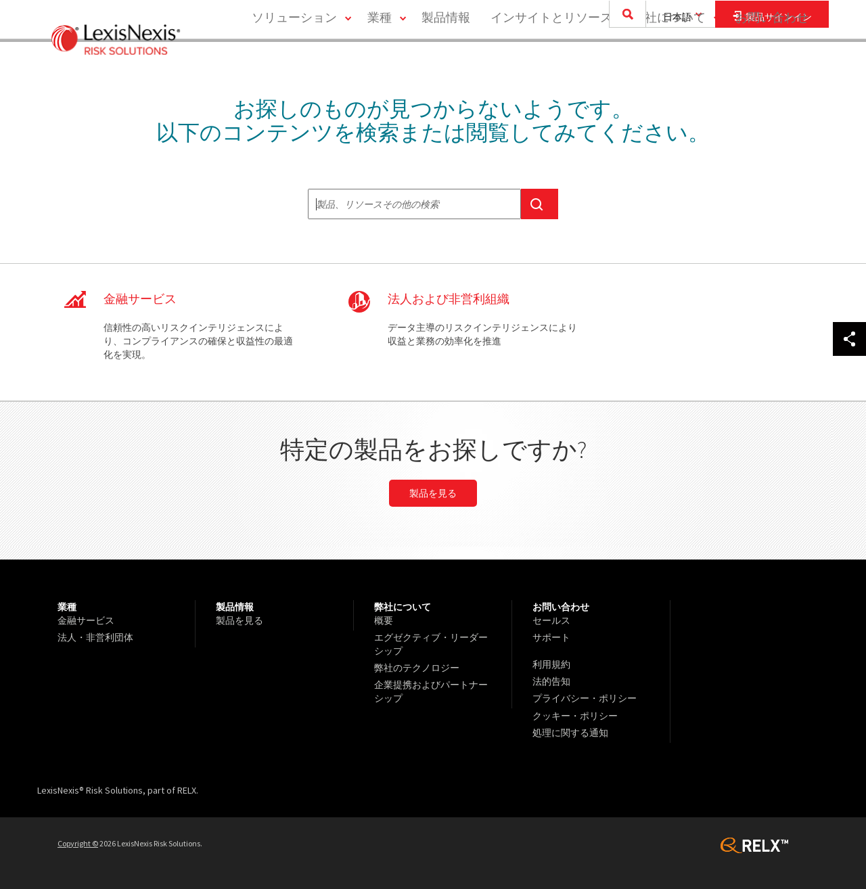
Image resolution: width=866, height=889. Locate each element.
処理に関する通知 (570, 732)
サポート (551, 637)
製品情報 (445, 64)
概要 (383, 620)
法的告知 (551, 681)
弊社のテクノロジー (416, 668)
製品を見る (433, 493)
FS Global (168, 333)
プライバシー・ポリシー (584, 698)
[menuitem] (298, 65)
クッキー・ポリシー (575, 715)
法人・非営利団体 (95, 637)
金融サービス (86, 620)
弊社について (668, 64)
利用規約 (551, 664)
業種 (378, 64)
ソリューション (293, 64)
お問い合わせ (771, 64)
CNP (432, 333)
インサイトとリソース (551, 64)
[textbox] (414, 204)
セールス (551, 620)
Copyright (78, 843)
